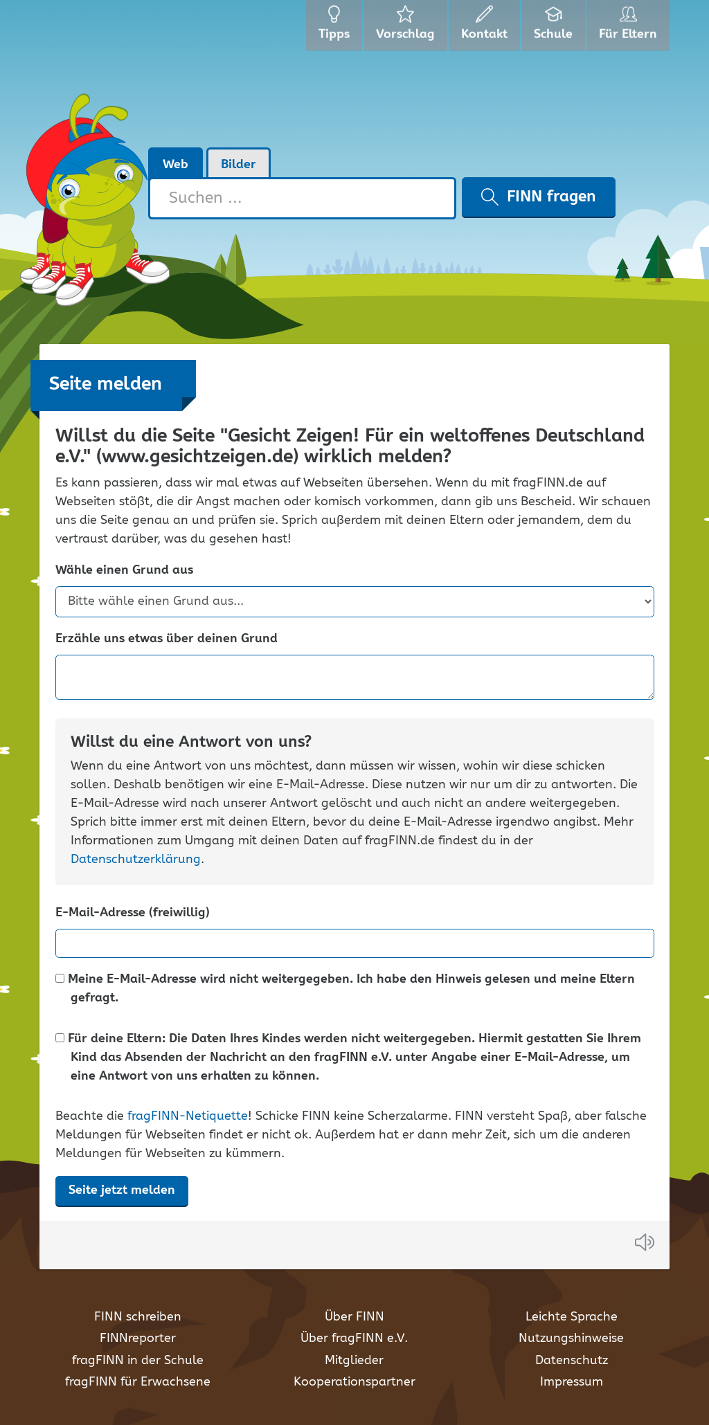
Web (175, 164)
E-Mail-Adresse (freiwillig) (132, 913)
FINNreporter (138, 1338)
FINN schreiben (137, 1317)
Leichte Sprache (572, 1317)
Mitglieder (354, 1360)
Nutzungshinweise (571, 1338)
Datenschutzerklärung (136, 859)
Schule (555, 27)
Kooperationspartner (354, 1382)
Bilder (238, 164)
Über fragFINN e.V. (354, 1338)
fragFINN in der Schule (138, 1360)
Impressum (571, 1382)
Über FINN (354, 1317)
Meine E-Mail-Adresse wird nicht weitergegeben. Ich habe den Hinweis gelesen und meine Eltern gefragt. (345, 989)
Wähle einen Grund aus (124, 570)
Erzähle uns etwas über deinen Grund (166, 639)
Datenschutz (571, 1360)
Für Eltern (630, 27)
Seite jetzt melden (122, 1190)
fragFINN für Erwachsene (137, 1382)
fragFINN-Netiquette (187, 1116)
